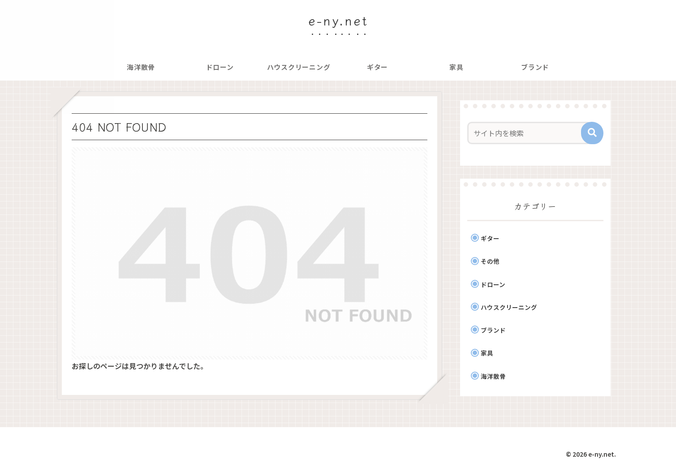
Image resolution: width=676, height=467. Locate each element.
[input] (530, 133)
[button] (592, 133)
